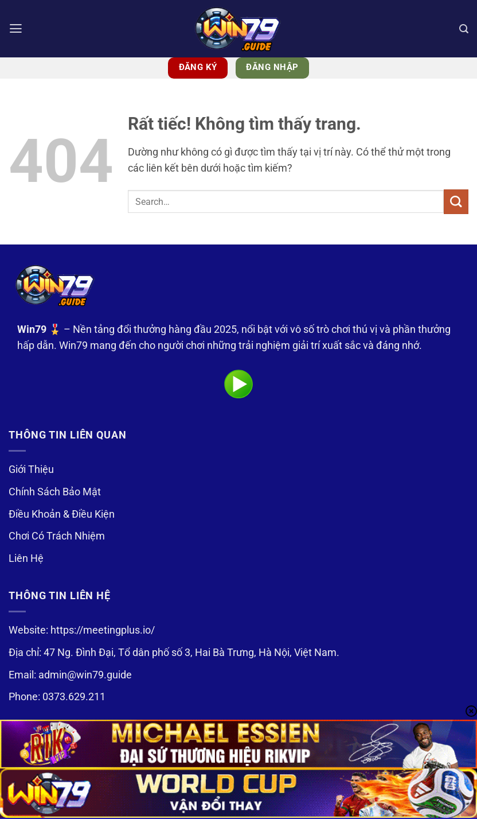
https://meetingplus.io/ (102, 630)
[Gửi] (456, 201)
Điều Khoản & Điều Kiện (62, 514)
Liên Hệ (26, 558)
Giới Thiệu (31, 469)
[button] (16, 29)
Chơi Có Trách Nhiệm (57, 536)
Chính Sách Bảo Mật (55, 492)
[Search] (463, 28)
